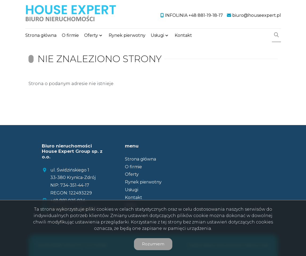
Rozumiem (153, 243)
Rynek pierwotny (127, 35)
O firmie (70, 35)
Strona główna (40, 35)
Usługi (157, 35)
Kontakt (183, 35)
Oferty (91, 35)
